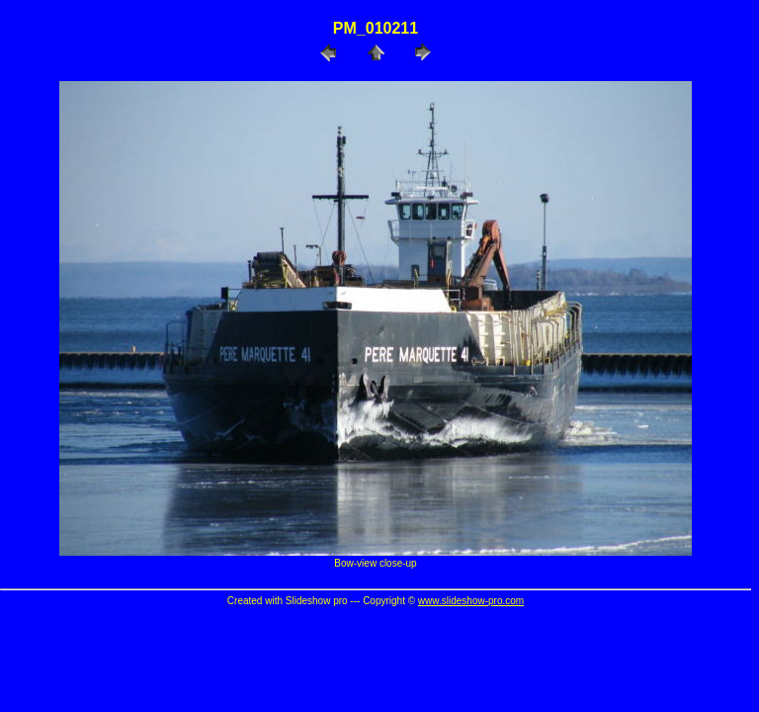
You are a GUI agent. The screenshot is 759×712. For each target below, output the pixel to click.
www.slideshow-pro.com (471, 600)
